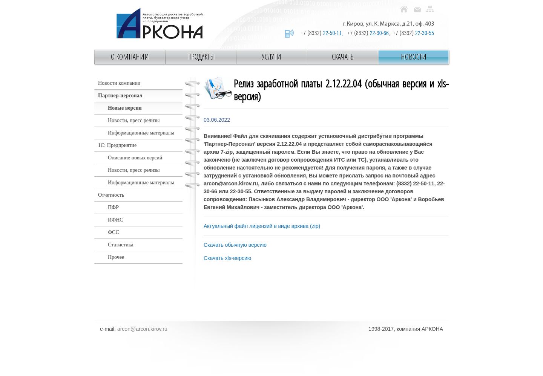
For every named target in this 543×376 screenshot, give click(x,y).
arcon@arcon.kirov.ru (142, 329)
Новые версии (125, 108)
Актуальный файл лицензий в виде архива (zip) (262, 226)
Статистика (120, 245)
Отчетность (111, 195)
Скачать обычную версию (235, 245)
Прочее (116, 257)
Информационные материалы (141, 133)
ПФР (113, 207)
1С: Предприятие (117, 145)
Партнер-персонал (120, 95)
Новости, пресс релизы (134, 120)
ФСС (113, 232)
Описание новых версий (135, 157)
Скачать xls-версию (227, 258)
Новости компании (119, 83)
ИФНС (115, 220)
